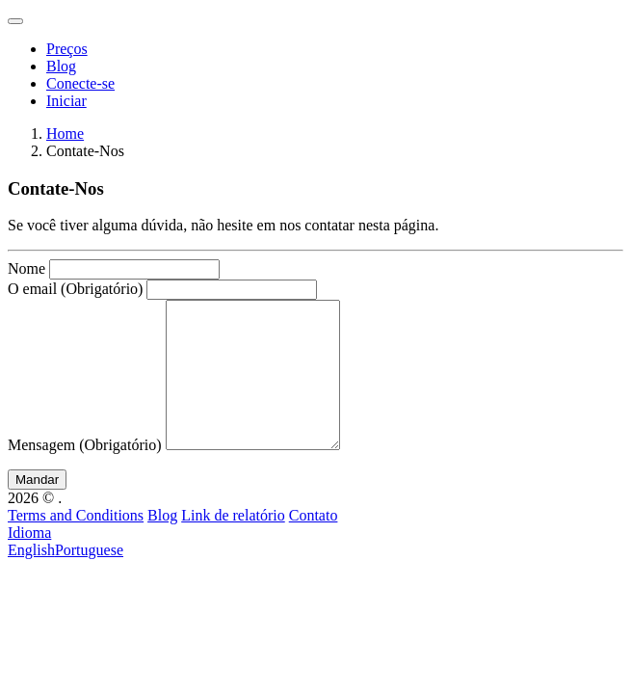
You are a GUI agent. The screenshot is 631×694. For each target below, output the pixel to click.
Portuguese (89, 579)
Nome (26, 268)
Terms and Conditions (76, 544)
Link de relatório (233, 544)
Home (65, 133)
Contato (313, 544)
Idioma (29, 561)
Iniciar (66, 101)
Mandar (37, 508)
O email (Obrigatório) (75, 288)
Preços (67, 48)
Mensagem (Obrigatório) (85, 474)
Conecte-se (80, 83)
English (31, 579)
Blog (61, 66)
